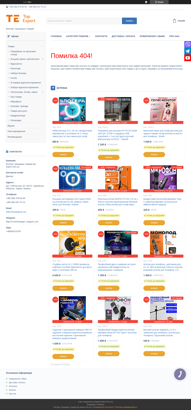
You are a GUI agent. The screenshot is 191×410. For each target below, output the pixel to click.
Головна (56, 36)
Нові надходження (16, 131)
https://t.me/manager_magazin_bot (22, 221)
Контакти (101, 36)
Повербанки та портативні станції (23, 53)
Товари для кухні (19, 111)
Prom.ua (109, 402)
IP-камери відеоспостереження (26, 82)
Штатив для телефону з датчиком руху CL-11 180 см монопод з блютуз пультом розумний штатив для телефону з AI (162, 267)
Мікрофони (16, 101)
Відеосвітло (16, 64)
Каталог (12, 390)
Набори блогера (18, 73)
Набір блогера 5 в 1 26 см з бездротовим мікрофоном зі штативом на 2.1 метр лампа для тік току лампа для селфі (72, 133)
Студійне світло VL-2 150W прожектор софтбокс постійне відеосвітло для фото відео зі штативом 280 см (72, 267)
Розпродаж (16, 120)
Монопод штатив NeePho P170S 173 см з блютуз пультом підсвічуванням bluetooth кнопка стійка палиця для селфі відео (118, 202)
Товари (11, 46)
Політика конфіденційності (126, 407)
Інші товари (16, 97)
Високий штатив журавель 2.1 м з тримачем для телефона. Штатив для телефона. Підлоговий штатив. (161, 333)
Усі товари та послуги (60, 364)
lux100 (14, 78)
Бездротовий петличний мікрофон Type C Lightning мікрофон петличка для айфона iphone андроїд (162, 202)
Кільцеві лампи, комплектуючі (25, 59)
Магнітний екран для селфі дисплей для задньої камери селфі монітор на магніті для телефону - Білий (162, 133)
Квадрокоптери (18, 115)
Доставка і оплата (123, 36)
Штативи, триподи (19, 106)
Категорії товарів (77, 36)
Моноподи (15, 68)
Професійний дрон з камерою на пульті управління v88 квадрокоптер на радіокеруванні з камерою (117, 267)
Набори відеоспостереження (24, 87)
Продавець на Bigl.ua (95, 404)
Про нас (174, 36)
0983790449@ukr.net (16, 212)
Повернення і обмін (152, 36)
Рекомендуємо (15, 137)
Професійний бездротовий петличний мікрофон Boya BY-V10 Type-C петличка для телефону (117, 333)
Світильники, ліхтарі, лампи (24, 92)
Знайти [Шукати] (129, 21)
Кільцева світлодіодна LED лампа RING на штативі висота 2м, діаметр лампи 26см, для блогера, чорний (71, 202)
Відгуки (11, 126)
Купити (63, 155)
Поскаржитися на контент (103, 407)
